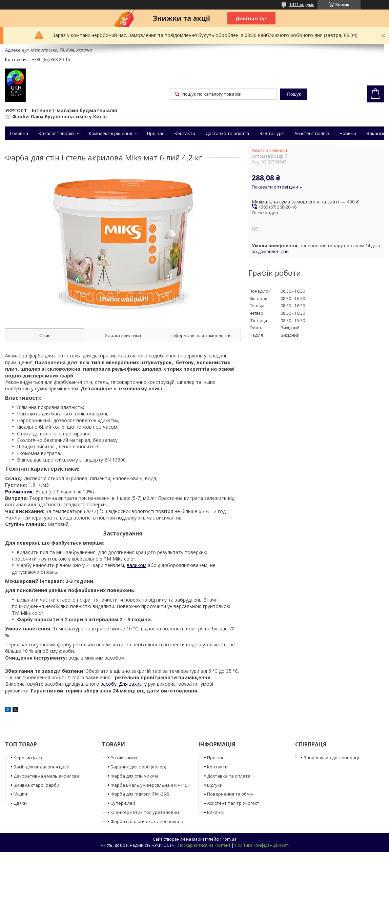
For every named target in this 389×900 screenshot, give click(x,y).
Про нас (155, 133)
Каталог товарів (56, 133)
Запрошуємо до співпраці (331, 758)
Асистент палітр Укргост (233, 803)
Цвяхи (20, 803)
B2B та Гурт (272, 133)
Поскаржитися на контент (204, 845)
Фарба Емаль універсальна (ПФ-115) (149, 785)
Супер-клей (122, 803)
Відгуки (215, 785)
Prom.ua (228, 839)
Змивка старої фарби (36, 785)
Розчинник (19, 491)
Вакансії (375, 133)
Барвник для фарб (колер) (138, 767)
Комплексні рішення (110, 133)
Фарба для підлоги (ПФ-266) (139, 794)
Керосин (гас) (28, 758)
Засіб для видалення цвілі (41, 767)
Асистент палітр (311, 133)
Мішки (20, 794)
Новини (348, 133)
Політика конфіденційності (262, 845)
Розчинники (123, 758)
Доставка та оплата (227, 133)
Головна (19, 133)
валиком (136, 565)
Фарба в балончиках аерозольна (146, 821)
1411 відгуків (301, 4)
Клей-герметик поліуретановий (144, 812)
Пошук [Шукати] (294, 94)
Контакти (185, 133)
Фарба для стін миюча (134, 776)
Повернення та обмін (230, 794)
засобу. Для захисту (124, 684)
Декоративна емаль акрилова (47, 776)
